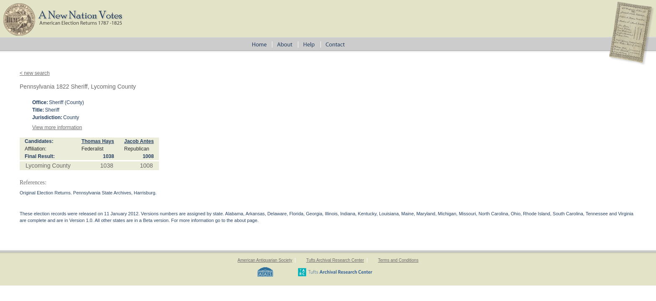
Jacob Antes (139, 141)
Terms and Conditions (398, 260)
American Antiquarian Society (265, 260)
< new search (35, 73)
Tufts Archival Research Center (335, 260)
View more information (57, 127)
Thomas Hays (98, 141)
